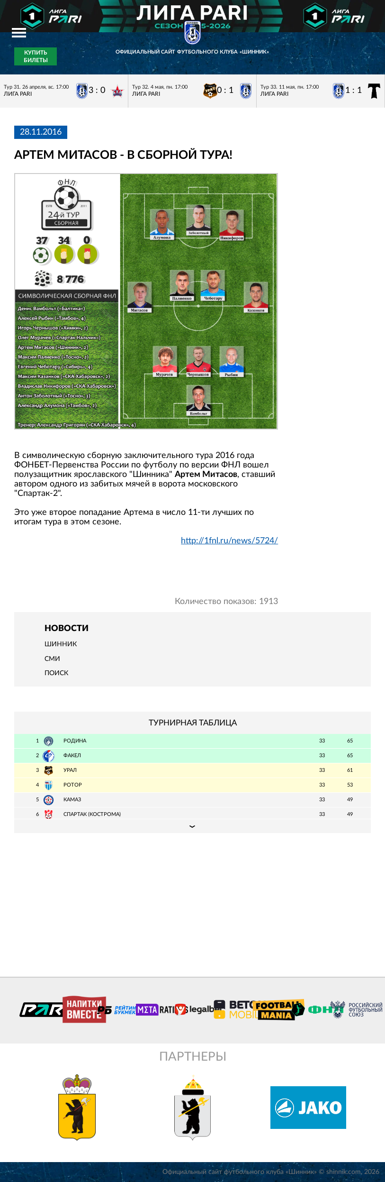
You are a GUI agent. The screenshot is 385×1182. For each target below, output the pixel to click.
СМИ (52, 659)
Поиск (56, 673)
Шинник (61, 644)
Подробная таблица (192, 826)
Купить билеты (36, 56)
